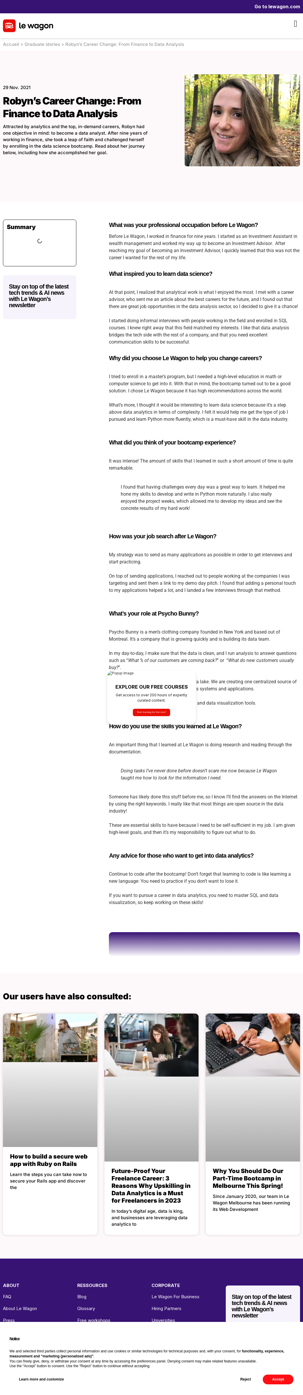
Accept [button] (278, 1379)
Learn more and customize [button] (41, 1379)
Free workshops (93, 1320)
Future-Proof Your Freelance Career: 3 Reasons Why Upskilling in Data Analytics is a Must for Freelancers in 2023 (151, 1185)
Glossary (86, 1308)
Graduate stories (42, 44)
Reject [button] (245, 1379)
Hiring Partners (166, 1308)
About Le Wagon (20, 1308)
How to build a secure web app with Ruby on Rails (49, 1160)
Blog (81, 1296)
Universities (163, 1320)
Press (9, 1320)
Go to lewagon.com (277, 6)
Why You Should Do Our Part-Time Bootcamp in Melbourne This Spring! (248, 1178)
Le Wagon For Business (175, 1296)
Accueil (11, 44)
